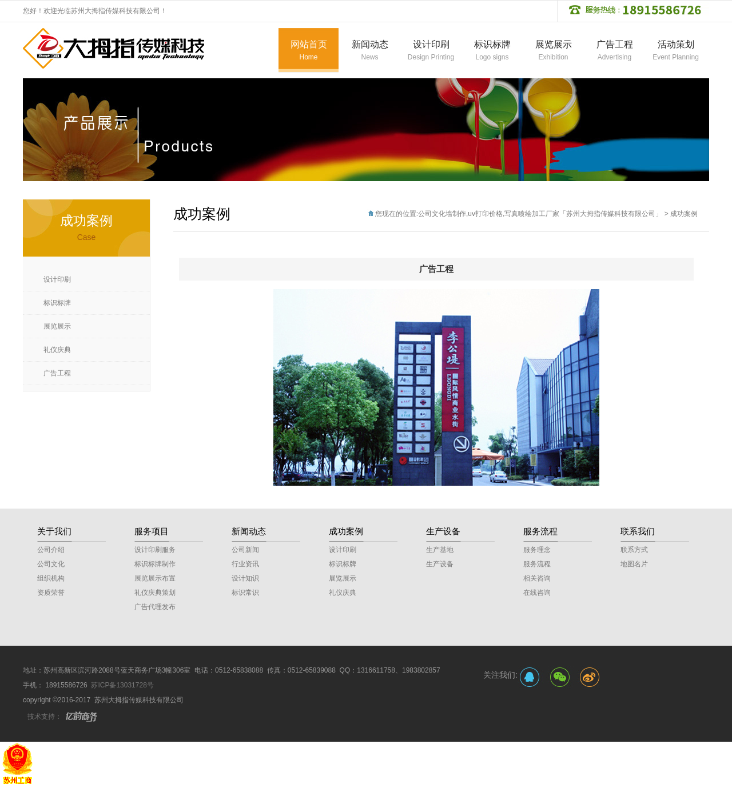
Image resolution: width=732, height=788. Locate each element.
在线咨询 (537, 593)
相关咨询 (537, 578)
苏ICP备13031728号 (122, 685)
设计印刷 (57, 279)
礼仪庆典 (57, 350)
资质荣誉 (51, 593)
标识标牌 (57, 303)
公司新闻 (245, 550)
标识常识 (245, 593)
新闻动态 (249, 531)
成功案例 (684, 214)
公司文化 (51, 564)
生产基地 (439, 550)
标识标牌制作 (155, 564)
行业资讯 (245, 564)
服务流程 (540, 531)
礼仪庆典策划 (155, 593)
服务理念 (537, 550)
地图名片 (634, 564)
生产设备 (443, 531)
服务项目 (151, 531)
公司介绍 (51, 550)
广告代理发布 (155, 607)
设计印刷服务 (155, 550)
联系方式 (634, 550)
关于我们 (54, 531)
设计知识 (245, 578)
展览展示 (57, 326)
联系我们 (637, 531)
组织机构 (51, 578)
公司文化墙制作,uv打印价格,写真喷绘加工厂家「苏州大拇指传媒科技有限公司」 (540, 214)
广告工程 (57, 373)
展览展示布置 (155, 578)
